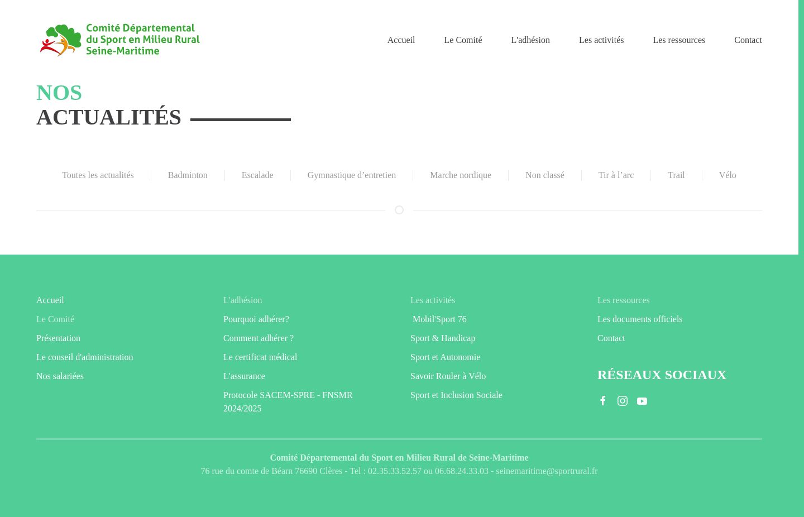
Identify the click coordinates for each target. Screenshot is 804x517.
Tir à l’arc (616, 175)
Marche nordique (460, 175)
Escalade (258, 175)
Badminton (188, 175)
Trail (676, 175)
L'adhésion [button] (531, 40)
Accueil (401, 40)
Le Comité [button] (463, 40)
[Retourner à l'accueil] (120, 40)
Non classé (544, 175)
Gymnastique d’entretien (352, 175)
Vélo (727, 175)
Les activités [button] (601, 40)
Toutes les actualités (98, 175)
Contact (748, 40)
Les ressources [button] (679, 40)
